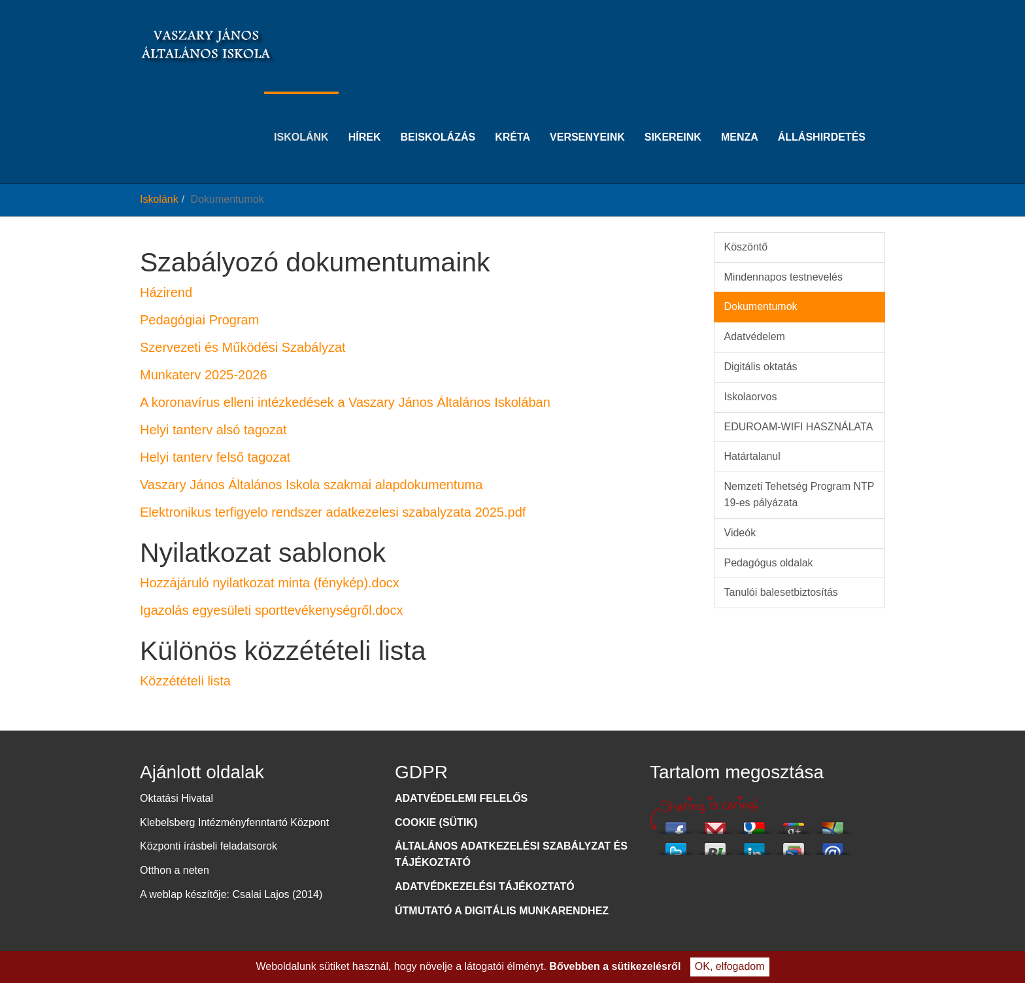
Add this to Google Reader (793, 845)
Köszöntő (746, 246)
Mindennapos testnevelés (783, 277)
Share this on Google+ (793, 824)
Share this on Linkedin (754, 845)
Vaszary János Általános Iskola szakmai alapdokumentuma (311, 484)
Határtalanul (752, 456)
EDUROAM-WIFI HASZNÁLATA (798, 426)
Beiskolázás (437, 117)
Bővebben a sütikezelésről (615, 966)
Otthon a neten (174, 870)
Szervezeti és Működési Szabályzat (243, 347)
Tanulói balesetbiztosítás (781, 592)
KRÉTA (512, 117)
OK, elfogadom (730, 966)
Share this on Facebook (676, 824)
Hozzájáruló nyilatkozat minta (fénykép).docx (269, 583)
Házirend (166, 292)
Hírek (365, 117)
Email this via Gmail (715, 824)
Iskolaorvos (750, 396)
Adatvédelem (754, 336)
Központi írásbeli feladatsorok (208, 846)
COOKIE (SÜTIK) (436, 822)
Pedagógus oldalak (768, 562)
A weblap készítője (183, 894)
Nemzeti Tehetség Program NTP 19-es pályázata (799, 494)
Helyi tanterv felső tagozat (215, 457)
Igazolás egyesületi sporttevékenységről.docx (271, 610)
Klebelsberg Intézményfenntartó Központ (234, 822)
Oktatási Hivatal (176, 798)
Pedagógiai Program (199, 320)
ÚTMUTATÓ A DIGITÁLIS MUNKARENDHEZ (502, 910)
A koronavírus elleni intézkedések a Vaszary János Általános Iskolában (345, 402)
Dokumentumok (761, 306)
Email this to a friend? (832, 845)
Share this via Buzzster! (715, 845)
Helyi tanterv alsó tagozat (213, 430)
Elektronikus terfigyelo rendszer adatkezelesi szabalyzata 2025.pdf (333, 512)
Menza (739, 117)
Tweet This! (676, 845)
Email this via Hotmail (832, 824)
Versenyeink (587, 117)
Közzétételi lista (185, 681)
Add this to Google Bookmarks (754, 824)
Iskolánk (301, 117)
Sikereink (673, 117)
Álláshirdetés (821, 117)
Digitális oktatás (761, 366)
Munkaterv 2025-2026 (203, 375)
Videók (740, 532)
